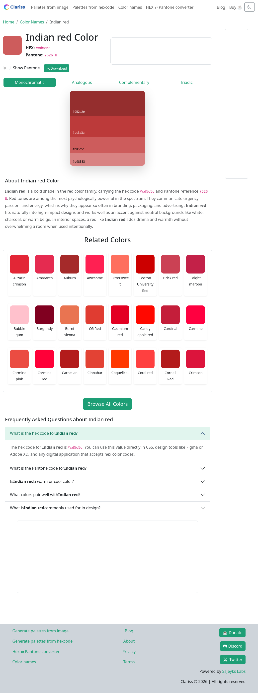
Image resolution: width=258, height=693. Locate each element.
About (129, 641)
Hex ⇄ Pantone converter (36, 651)
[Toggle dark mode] (249, 7)
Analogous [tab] (82, 82)
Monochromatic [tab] (29, 82)
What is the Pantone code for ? (48, 468)
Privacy (129, 651)
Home (8, 22)
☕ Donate (232, 632)
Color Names (32, 22)
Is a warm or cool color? (42, 481)
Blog (221, 7)
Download (56, 68)
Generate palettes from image (40, 631)
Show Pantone (26, 68)
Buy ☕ (235, 7)
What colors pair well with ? (45, 494)
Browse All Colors (107, 404)
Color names (130, 7)
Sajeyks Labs (234, 671)
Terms (129, 662)
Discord (232, 646)
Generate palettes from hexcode (42, 641)
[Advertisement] (161, 50)
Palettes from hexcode (93, 7)
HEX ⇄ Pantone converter (169, 7)
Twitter (232, 660)
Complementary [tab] (134, 82)
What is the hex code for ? (44, 433)
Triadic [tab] (186, 82)
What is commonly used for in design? (55, 508)
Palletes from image (50, 7)
